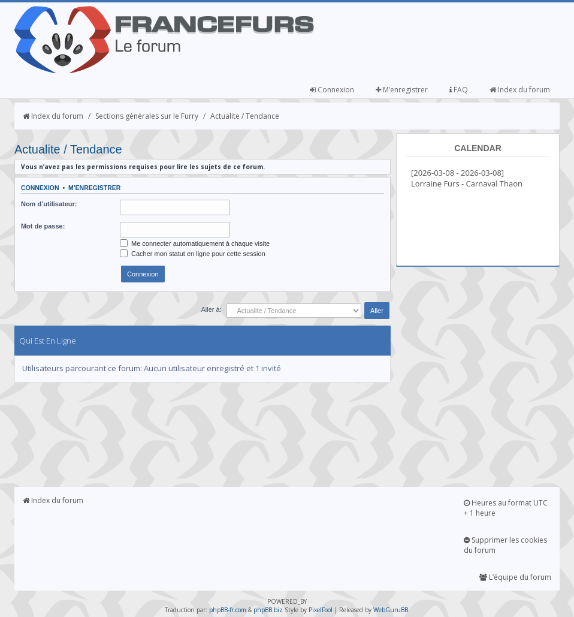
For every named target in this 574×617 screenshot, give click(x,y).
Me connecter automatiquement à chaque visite (195, 243)
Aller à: (211, 309)
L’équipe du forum (515, 577)
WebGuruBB (390, 610)
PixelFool (321, 610)
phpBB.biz (268, 610)
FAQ (458, 90)
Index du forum (520, 90)
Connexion (332, 90)
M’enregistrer (402, 90)
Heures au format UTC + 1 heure (506, 508)
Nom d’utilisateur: (49, 203)
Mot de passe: (43, 226)
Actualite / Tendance (244, 116)
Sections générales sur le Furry (146, 116)
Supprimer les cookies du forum (505, 545)
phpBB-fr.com (227, 610)
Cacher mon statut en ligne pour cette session (192, 253)
